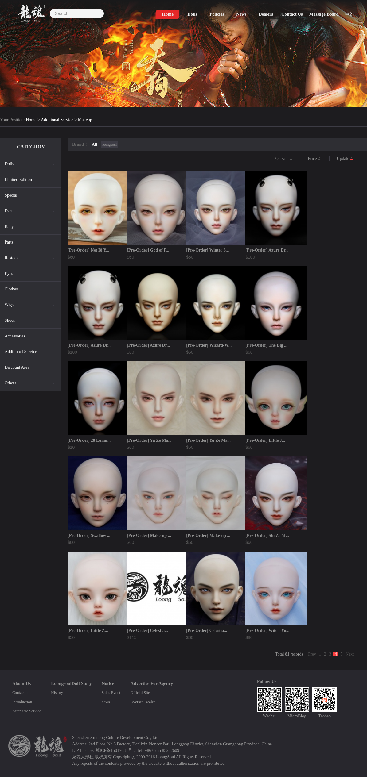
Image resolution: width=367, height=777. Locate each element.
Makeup (85, 120)
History (57, 692)
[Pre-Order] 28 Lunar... (89, 440)
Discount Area (17, 367)
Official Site (140, 692)
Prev (312, 654)
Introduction (22, 701)
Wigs (9, 304)
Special (11, 195)
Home (31, 120)
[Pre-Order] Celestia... (147, 630)
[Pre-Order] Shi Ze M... (267, 535)
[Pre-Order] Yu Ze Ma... (149, 440)
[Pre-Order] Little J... (265, 440)
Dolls (9, 164)
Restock (11, 258)
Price (314, 158)
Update (345, 158)
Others (10, 383)
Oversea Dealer (142, 701)
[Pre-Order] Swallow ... (89, 535)
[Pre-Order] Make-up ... (149, 535)
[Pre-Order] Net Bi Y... (88, 250)
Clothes (11, 289)
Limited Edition (18, 179)
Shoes (10, 320)
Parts (9, 242)
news (106, 701)
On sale (283, 158)
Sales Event (111, 692)
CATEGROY (31, 146)
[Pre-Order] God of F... (148, 250)
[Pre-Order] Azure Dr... (266, 250)
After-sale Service (26, 711)
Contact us (20, 692)
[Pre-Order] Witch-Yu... (267, 630)
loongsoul (109, 144)
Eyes (9, 273)
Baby (9, 226)
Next (350, 654)
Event (10, 211)
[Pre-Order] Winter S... (207, 250)
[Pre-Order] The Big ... (266, 345)
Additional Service (57, 120)
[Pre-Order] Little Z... (88, 630)
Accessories (15, 336)
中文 (350, 15)
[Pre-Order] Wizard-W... (209, 345)
